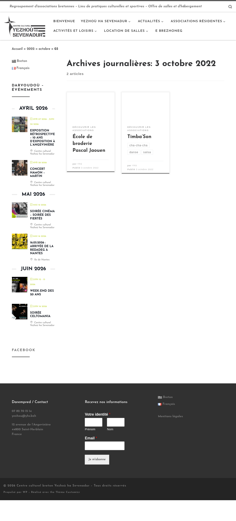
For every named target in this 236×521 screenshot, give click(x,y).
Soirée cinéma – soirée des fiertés (42, 215)
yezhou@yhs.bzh (24, 415)
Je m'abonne (97, 459)
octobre (44, 49)
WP (25, 492)
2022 (30, 49)
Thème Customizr (68, 492)
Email (91, 438)
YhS (79, 164)
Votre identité (97, 414)
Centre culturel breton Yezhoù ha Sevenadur (53, 485)
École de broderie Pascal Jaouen (89, 143)
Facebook (24, 350)
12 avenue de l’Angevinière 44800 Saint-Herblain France (31, 429)
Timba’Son (139, 136)
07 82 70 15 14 (22, 411)
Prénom (90, 429)
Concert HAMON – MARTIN (37, 173)
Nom (110, 429)
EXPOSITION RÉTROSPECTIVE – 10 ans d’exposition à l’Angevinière (42, 137)
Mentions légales (170, 416)
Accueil (17, 49)
